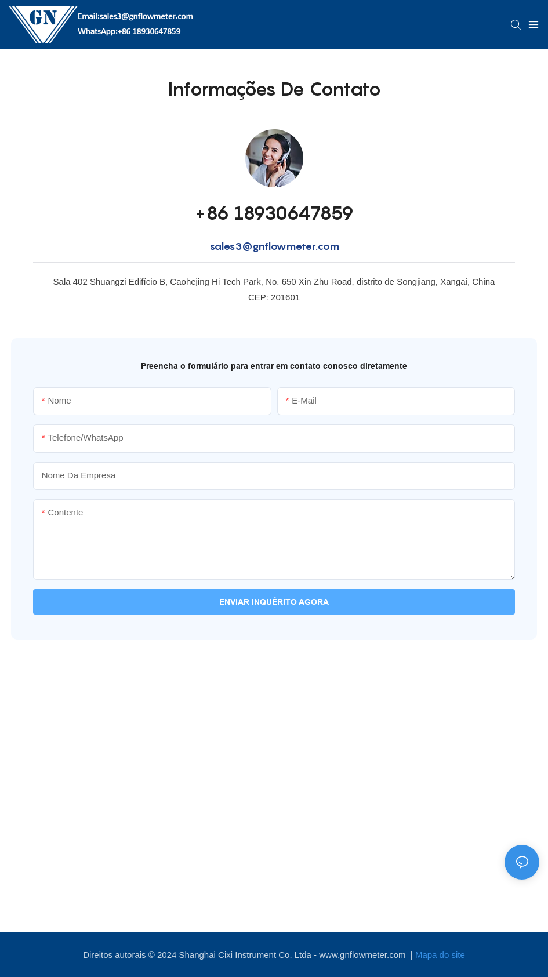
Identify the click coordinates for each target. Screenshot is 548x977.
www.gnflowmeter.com (363, 955)
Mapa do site (440, 955)
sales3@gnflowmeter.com (274, 246)
